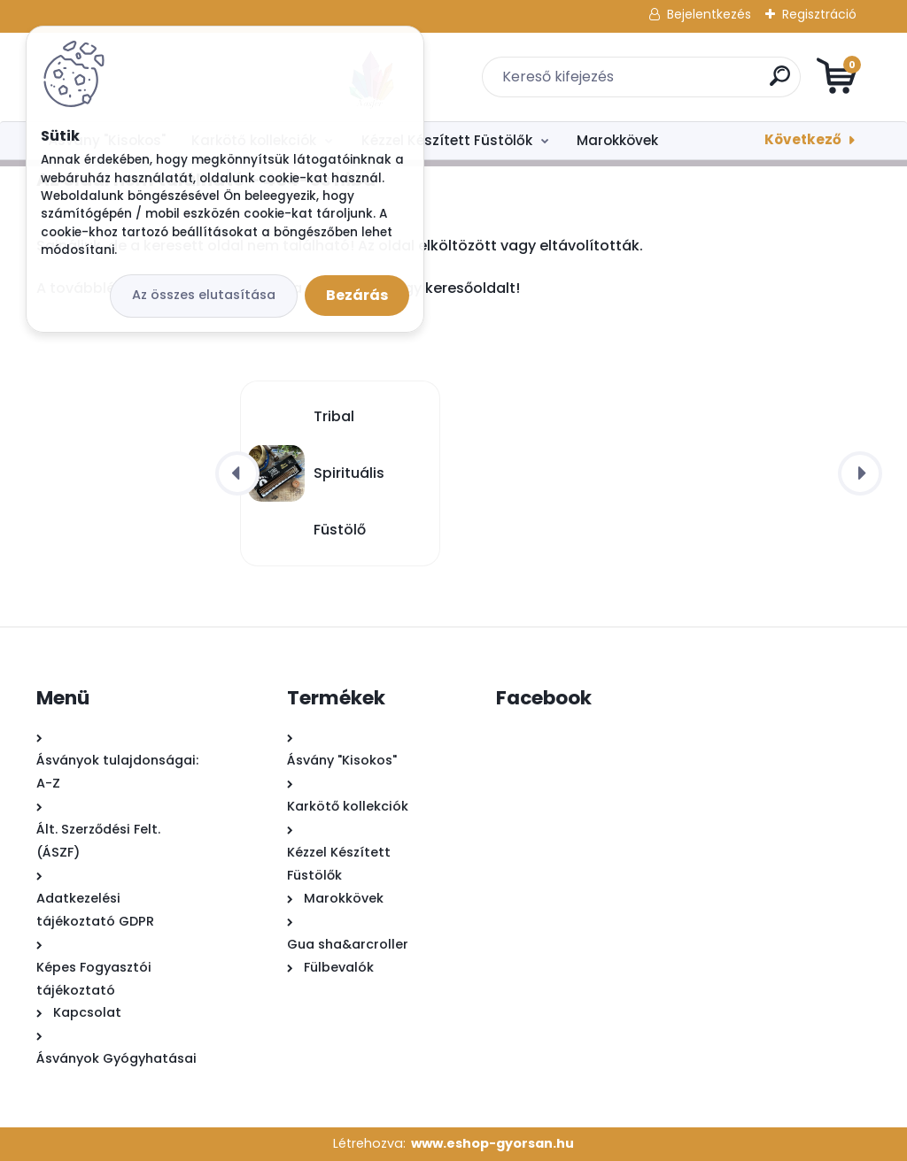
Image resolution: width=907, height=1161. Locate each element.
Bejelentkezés (709, 14)
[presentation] (237, 473)
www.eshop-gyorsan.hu (492, 1143)
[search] (666, 82)
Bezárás (357, 295)
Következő (802, 139)
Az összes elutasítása (203, 295)
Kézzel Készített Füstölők (446, 140)
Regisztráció (819, 14)
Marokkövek (617, 140)
